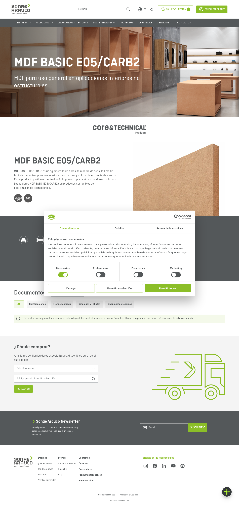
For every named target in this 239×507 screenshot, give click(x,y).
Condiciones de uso (106, 495)
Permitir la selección (119, 288)
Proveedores (85, 469)
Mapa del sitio (86, 480)
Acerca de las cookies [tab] (169, 228)
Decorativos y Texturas (73, 22)
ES (141, 9)
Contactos (184, 22)
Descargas (145, 22)
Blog (60, 474)
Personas (42, 474)
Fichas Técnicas (62, 304)
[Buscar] (101, 9)
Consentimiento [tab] (69, 228)
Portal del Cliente (212, 9)
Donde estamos (45, 469)
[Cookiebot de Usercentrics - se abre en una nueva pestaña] (176, 217)
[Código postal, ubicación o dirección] (51, 379)
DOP (19, 304)
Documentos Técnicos (120, 304)
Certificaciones (37, 304)
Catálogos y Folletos (89, 304)
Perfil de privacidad (46, 480)
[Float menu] (227, 492)
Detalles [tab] (119, 228)
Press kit (62, 469)
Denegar (71, 288)
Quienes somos (45, 463)
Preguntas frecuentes (90, 475)
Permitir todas (167, 288)
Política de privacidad (128, 495)
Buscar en (23, 389)
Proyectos (126, 22)
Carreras (83, 463)
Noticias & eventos (67, 463)
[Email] (162, 427)
